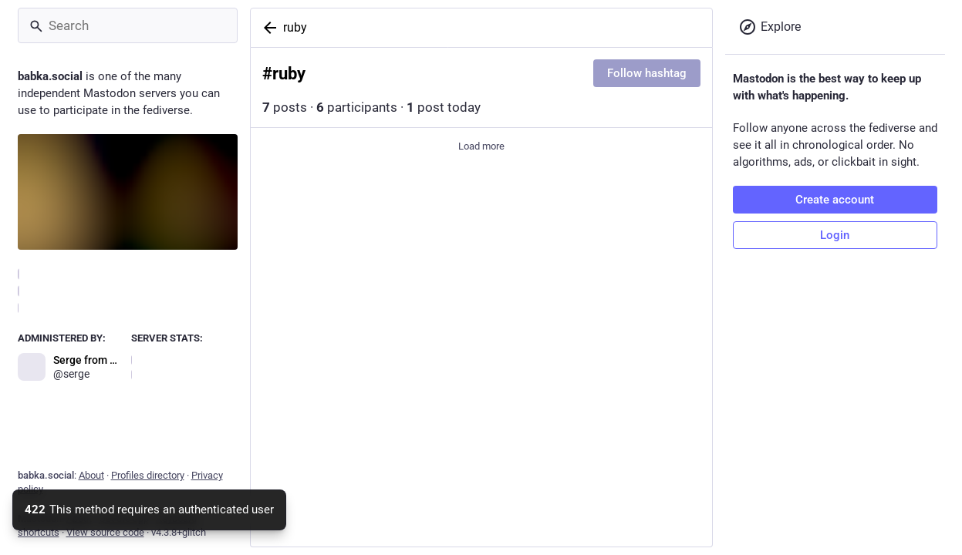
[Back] (267, 27)
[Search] (128, 25)
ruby (295, 27)
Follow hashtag (647, 73)
